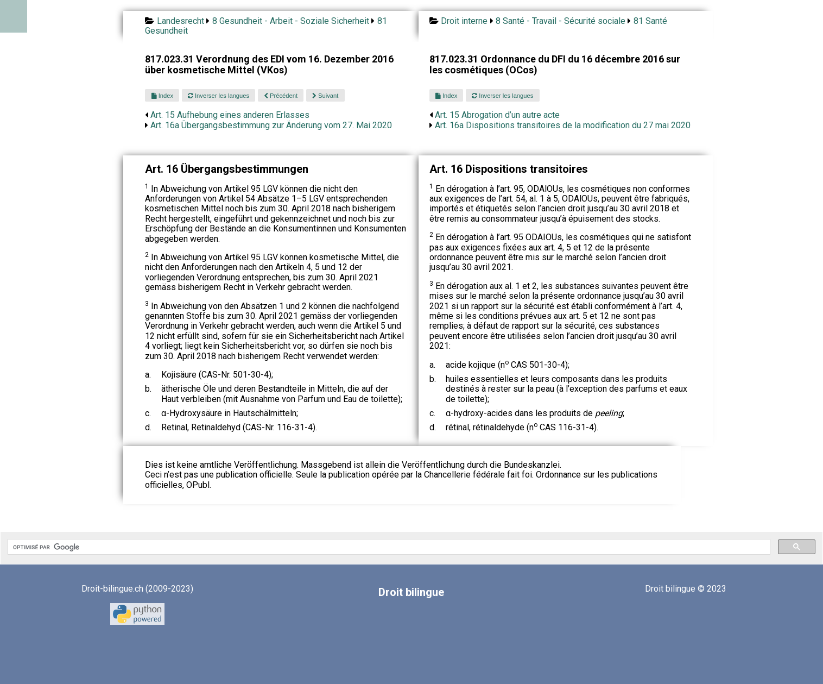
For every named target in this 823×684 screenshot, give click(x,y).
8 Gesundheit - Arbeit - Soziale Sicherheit (290, 21)
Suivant (325, 95)
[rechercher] (388, 547)
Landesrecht (180, 21)
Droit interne (464, 21)
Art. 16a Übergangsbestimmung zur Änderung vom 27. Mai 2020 (271, 125)
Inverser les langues (218, 95)
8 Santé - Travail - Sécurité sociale (560, 21)
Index (162, 95)
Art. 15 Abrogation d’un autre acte (497, 115)
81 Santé (650, 21)
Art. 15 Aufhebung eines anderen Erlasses (229, 115)
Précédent (280, 95)
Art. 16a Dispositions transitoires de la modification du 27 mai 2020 (563, 125)
